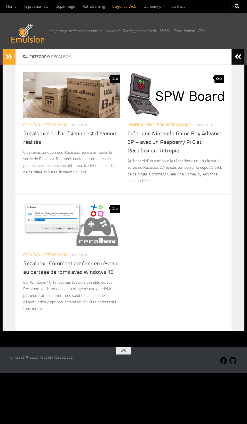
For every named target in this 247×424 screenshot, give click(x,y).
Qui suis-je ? (154, 6)
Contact (178, 6)
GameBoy (136, 125)
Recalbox (31, 125)
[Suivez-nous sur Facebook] (223, 360)
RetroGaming (93, 6)
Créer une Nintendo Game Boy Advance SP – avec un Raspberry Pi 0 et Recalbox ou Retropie (175, 142)
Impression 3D (36, 6)
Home (11, 6)
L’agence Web (124, 6)
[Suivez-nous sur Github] (233, 360)
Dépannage (65, 6)
